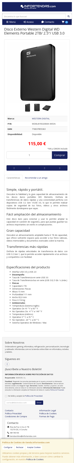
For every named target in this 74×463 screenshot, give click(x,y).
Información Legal (47, 410)
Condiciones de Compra (16, 416)
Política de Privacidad (57, 390)
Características (13, 177)
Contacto (47, 21)
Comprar (59, 155)
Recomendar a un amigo (36, 177)
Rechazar (19, 447)
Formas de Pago (46, 416)
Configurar (8, 447)
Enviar (39, 402)
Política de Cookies (35, 459)
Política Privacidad (13, 413)
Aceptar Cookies (33, 447)
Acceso (28, 21)
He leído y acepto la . (25, 396)
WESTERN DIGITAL (41, 118)
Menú (11, 21)
